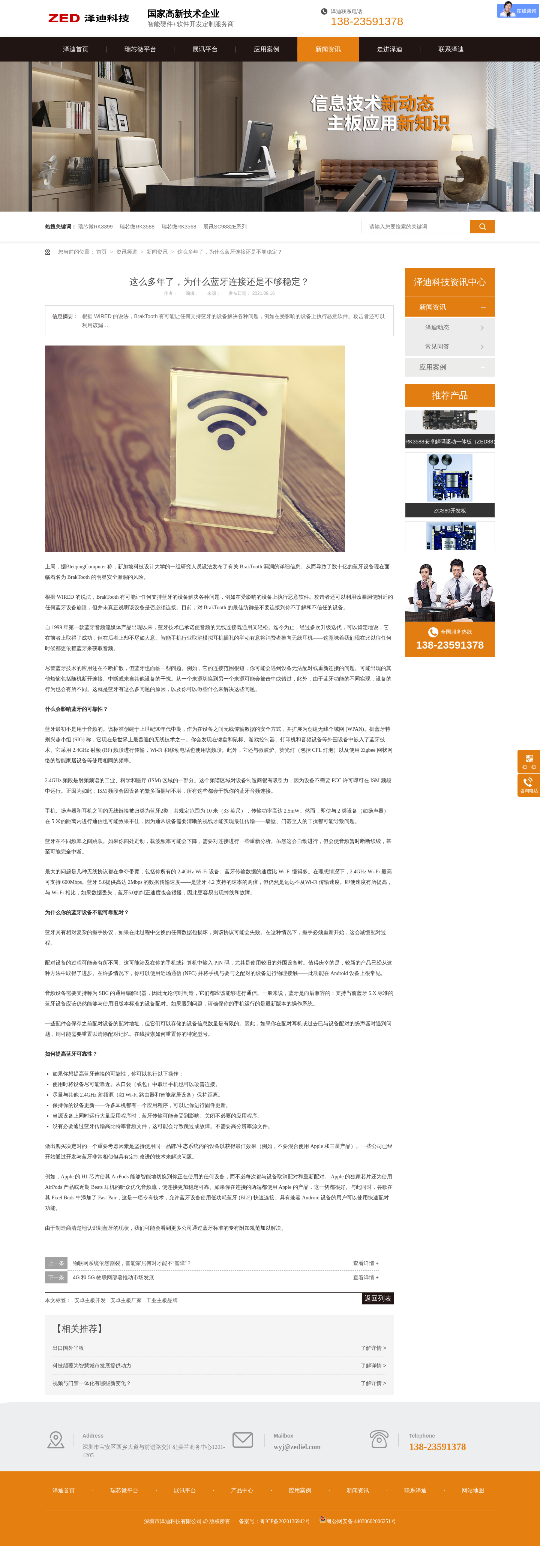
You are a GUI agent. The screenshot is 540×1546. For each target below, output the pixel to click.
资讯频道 (127, 252)
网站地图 (473, 1490)
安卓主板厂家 (126, 1300)
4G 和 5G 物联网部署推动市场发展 (113, 1277)
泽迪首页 (75, 49)
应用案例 (266, 49)
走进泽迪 (389, 49)
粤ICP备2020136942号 (285, 1521)
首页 (102, 252)
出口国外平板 (68, 1348)
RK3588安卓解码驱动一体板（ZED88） (450, 443)
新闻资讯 (328, 49)
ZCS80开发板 (450, 512)
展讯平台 (205, 49)
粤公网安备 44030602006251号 (357, 1521)
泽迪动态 (437, 327)
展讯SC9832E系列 (225, 227)
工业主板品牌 (162, 1300)
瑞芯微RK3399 (95, 227)
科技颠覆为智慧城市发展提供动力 (91, 1366)
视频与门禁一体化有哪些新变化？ (91, 1383)
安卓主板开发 (90, 1300)
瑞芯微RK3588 (137, 227)
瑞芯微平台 (140, 49)
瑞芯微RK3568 (179, 227)
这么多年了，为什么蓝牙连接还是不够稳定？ (229, 252)
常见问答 (437, 346)
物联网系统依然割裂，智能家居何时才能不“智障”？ (132, 1263)
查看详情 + (366, 1263)
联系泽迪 (451, 49)
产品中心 (243, 1490)
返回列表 (378, 1298)
